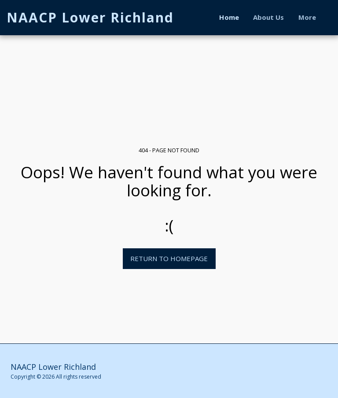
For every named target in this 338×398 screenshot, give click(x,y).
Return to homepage (169, 258)
